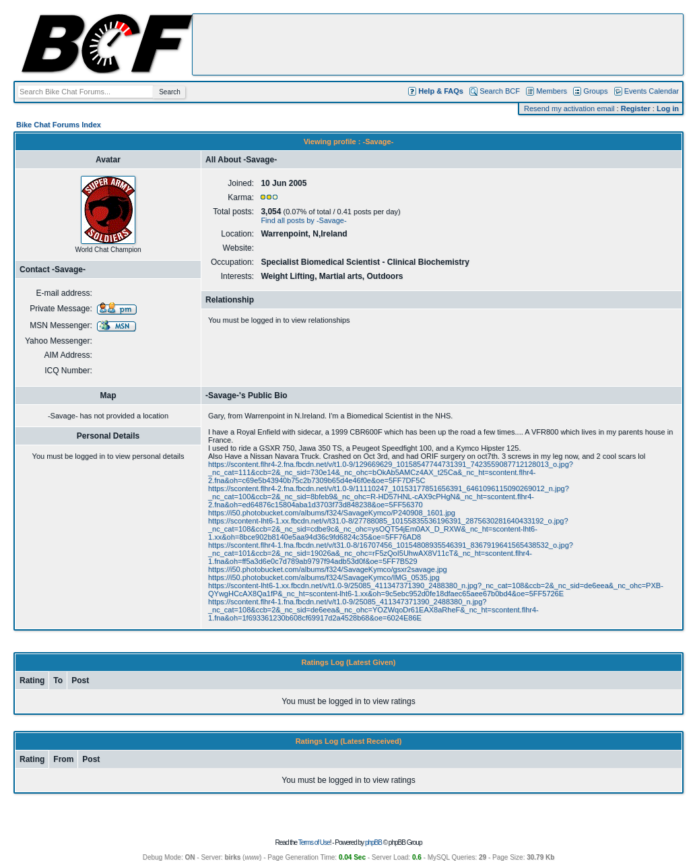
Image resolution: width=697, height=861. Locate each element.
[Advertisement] (438, 44)
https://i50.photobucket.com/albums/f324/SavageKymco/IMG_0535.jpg (324, 577)
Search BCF (499, 91)
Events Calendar (651, 91)
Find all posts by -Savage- (303, 220)
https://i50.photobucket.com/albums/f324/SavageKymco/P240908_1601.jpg (331, 513)
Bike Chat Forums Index (58, 125)
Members (551, 91)
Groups (595, 91)
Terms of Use (314, 842)
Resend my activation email (569, 108)
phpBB (373, 842)
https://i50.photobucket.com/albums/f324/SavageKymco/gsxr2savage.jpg (327, 569)
